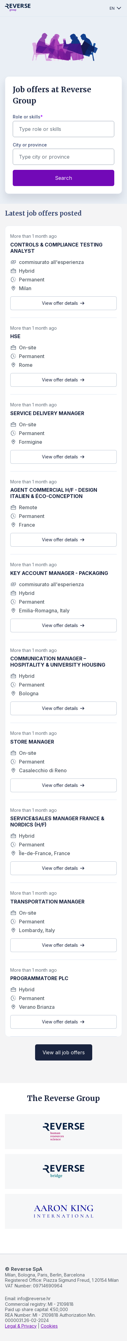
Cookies (49, 1326)
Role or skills (26, 116)
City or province (30, 144)
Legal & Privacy (21, 1326)
